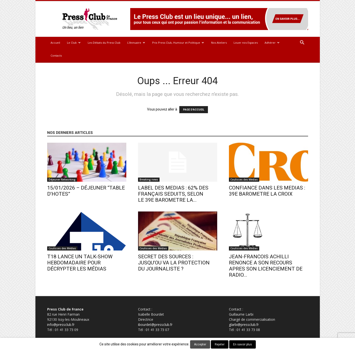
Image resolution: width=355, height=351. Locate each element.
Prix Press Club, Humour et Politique (178, 42)
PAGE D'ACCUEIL (193, 109)
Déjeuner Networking (62, 179)
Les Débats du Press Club (104, 42)
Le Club (74, 42)
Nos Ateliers (219, 42)
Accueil (55, 42)
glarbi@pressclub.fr (244, 324)
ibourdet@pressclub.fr (155, 324)
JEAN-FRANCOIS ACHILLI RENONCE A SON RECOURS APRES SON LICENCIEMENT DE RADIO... (265, 266)
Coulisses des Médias (244, 179)
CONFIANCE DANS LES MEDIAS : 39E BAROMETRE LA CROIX (267, 191)
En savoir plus (242, 344)
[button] (302, 43)
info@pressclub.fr (61, 324)
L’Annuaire (136, 42)
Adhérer (272, 42)
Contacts (56, 55)
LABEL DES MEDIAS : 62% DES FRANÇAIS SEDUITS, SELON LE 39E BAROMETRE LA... (173, 194)
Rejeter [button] (220, 344)
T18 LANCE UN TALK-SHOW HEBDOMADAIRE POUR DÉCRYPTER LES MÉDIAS (80, 263)
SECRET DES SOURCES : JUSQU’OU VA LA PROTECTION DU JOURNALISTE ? (174, 263)
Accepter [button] (200, 344)
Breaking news (149, 179)
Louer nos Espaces (246, 42)
